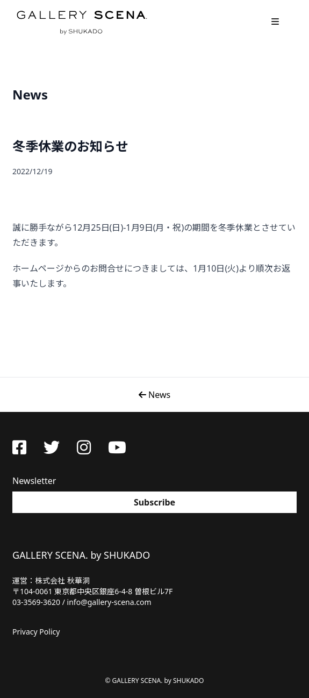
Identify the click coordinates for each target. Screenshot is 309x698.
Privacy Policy (36, 631)
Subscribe (154, 502)
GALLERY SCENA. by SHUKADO (81, 21)
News (154, 395)
